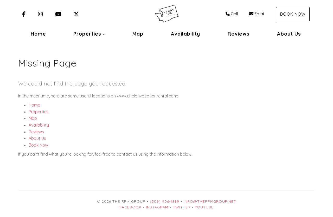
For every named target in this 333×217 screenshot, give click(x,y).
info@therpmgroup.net (210, 201)
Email (257, 13)
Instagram (157, 207)
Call (232, 13)
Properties (87, 34)
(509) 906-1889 (164, 201)
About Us (289, 34)
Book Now (292, 14)
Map (137, 34)
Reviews (238, 34)
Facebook (130, 207)
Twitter (181, 207)
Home (38, 34)
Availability (185, 34)
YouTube (204, 207)
